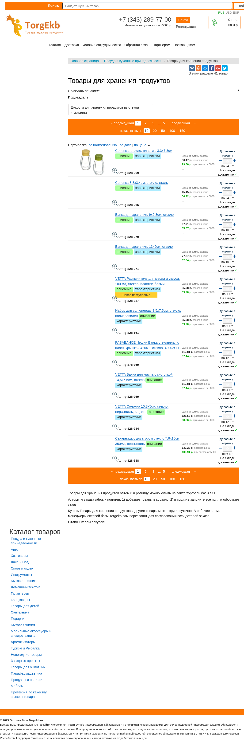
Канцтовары (20, 600)
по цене (140, 145)
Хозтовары (19, 556)
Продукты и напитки (26, 680)
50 (163, 131)
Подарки (17, 619)
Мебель (17, 686)
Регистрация (186, 26)
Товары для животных (28, 667)
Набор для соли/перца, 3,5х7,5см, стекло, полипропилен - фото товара (115, 331)
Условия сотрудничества (101, 45)
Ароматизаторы (23, 642)
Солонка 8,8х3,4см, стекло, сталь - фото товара (115, 203)
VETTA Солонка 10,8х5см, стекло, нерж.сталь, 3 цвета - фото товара (115, 427)
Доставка (72, 45)
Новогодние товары (26, 655)
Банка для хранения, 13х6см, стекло (144, 246)
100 (172, 131)
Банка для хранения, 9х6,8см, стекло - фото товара (115, 235)
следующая (180, 123)
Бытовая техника (24, 581)
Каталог (55, 45)
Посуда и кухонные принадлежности (132, 61)
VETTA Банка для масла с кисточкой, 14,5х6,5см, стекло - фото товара (115, 395)
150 (182, 131)
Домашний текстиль (26, 587)
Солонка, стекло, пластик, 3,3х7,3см (143, 151)
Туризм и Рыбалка (25, 648)
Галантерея (20, 593)
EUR (236, 12)
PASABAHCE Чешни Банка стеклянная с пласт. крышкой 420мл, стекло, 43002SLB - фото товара (115, 363)
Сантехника (20, 612)
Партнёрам (161, 45)
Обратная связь (136, 45)
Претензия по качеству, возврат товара (29, 694)
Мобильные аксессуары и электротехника (31, 633)
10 (147, 131)
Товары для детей (25, 606)
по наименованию (102, 145)
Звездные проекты (25, 661)
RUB (221, 12)
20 (155, 131)
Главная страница (84, 61)
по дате (125, 145)
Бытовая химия (23, 625)
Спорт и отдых (22, 568)
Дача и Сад (20, 562)
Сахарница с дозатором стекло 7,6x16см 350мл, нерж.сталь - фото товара (115, 459)
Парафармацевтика (26, 673)
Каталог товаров (35, 531)
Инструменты (21, 575)
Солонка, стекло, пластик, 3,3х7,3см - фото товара (115, 171)
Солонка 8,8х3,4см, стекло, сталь (141, 183)
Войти (183, 20)
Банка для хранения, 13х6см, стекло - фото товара (115, 267)
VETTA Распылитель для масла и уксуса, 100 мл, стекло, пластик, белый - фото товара (115, 299)
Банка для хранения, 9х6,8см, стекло (144, 214)
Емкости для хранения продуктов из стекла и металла (105, 110)
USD (228, 12)
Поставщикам (184, 45)
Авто (14, 549)
